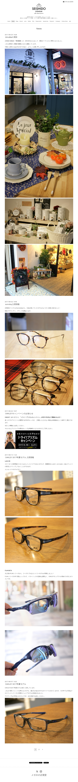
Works (29, 21)
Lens (25, 21)
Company (58, 21)
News (13, 21)
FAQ (33, 21)
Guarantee (45, 21)
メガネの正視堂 (39, 775)
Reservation (38, 21)
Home (8, 21)
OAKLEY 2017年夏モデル (15, 684)
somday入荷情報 (12, 304)
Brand (21, 21)
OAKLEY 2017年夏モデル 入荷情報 (19, 457)
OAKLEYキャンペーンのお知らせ (19, 414)
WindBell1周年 (11, 37)
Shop (17, 21)
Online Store (65, 21)
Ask (70, 21)
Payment (52, 21)
